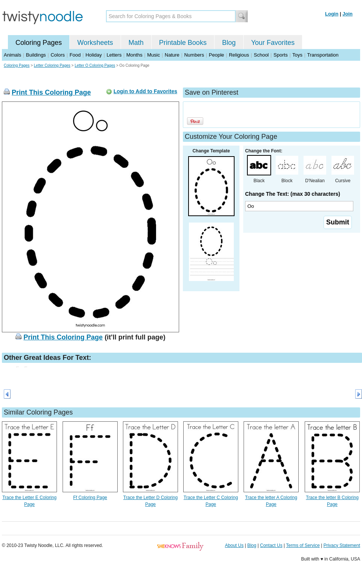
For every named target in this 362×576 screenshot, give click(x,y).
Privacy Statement (342, 545)
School (261, 55)
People (216, 55)
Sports (280, 55)
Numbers (194, 55)
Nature (172, 55)
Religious (239, 55)
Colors (58, 55)
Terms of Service (302, 545)
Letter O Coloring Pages (95, 65)
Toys (297, 55)
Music (153, 55)
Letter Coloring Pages (52, 65)
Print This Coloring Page (51, 92)
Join (347, 14)
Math (136, 42)
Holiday (94, 55)
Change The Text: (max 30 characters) (292, 194)
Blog (229, 42)
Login (331, 14)
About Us (234, 545)
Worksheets (95, 42)
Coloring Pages (38, 42)
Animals (12, 55)
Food (75, 55)
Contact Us (271, 545)
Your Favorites (273, 42)
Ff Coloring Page (90, 497)
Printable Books (183, 42)
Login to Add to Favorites (145, 91)
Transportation (322, 55)
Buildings (36, 55)
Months (134, 55)
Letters (114, 55)
